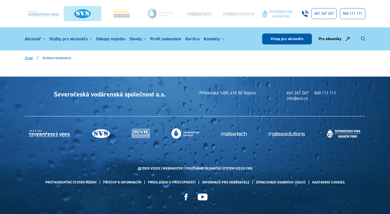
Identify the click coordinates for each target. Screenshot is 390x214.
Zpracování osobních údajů (281, 182)
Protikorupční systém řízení (71, 182)
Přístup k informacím (122, 182)
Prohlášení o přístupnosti (172, 182)
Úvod (29, 58)
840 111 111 (352, 13)
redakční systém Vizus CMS (228, 168)
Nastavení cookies (328, 182)
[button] (44, 39)
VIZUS (155, 168)
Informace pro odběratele (225, 182)
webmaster (173, 168)
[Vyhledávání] (363, 39)
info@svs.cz (297, 98)
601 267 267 (324, 13)
